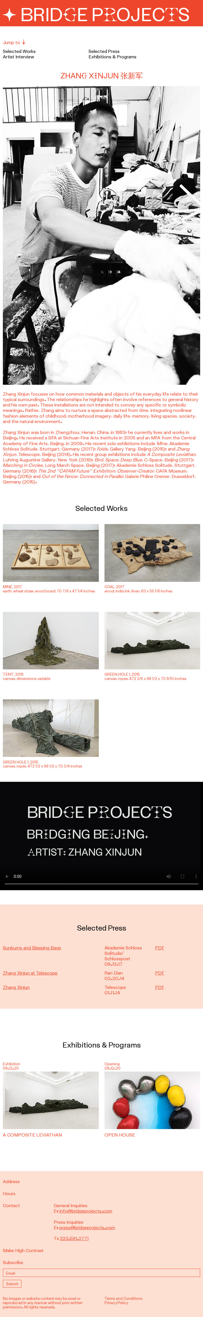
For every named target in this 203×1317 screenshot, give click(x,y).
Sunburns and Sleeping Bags (32, 948)
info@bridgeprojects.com (85, 1211)
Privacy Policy (116, 1303)
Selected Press (104, 51)
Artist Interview (18, 56)
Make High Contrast (23, 1250)
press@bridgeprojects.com (87, 1227)
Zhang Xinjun (16, 987)
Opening (112, 1064)
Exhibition (11, 1064)
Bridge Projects (96, 15)
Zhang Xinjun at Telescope (30, 973)
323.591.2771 (74, 1238)
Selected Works (19, 51)
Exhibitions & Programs (112, 56)
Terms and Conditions (123, 1298)
